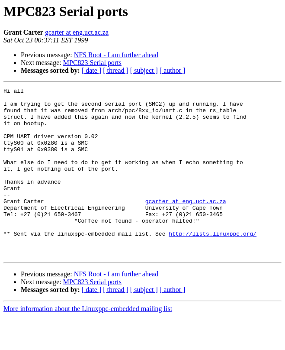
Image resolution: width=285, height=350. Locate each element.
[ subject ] (144, 70)
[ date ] (91, 70)
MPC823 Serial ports (92, 62)
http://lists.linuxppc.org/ (212, 263)
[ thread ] (115, 70)
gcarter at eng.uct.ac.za (77, 32)
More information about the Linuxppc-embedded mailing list (87, 342)
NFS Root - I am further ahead (116, 54)
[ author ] (173, 70)
